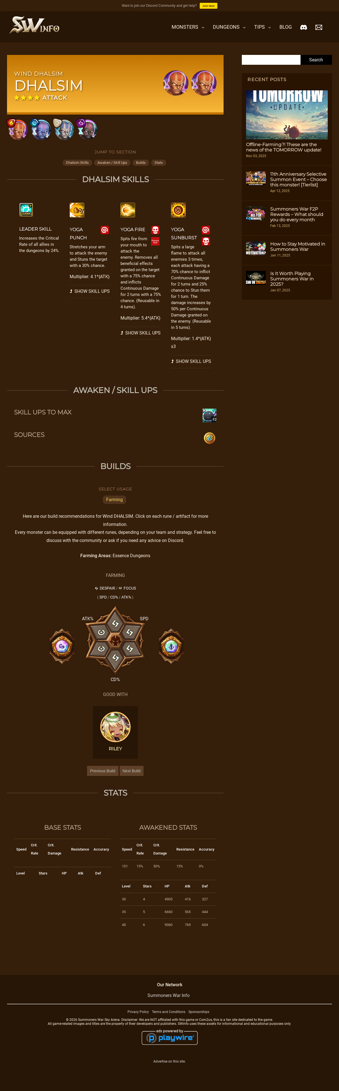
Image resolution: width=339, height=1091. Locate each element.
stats (158, 168)
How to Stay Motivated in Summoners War (297, 246)
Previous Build (102, 775)
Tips (259, 27)
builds (141, 168)
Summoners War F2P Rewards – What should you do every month (296, 214)
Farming (114, 504)
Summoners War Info (168, 1000)
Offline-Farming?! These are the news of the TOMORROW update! (283, 147)
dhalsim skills (77, 168)
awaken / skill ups (112, 168)
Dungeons (226, 27)
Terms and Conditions (168, 1017)
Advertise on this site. (169, 1066)
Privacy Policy (138, 1017)
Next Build (132, 775)
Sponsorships (198, 1017)
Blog (285, 27)
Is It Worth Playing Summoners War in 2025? (292, 279)
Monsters (185, 27)
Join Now (209, 5)
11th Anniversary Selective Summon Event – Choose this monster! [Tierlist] (298, 179)
